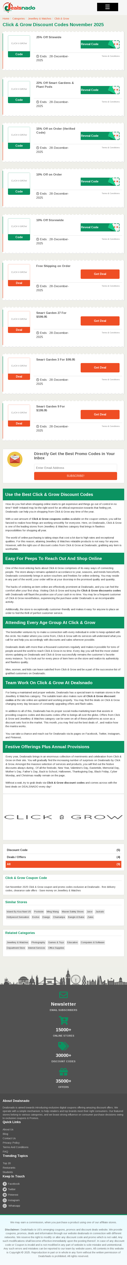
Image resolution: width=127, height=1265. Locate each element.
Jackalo (100, 911)
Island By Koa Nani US (19, 911)
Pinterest (10, 1194)
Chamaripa (59, 917)
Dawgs (46, 917)
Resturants (9, 1167)
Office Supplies (56, 948)
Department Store (16, 948)
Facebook (11, 1183)
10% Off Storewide (50, 220)
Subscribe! (75, 475)
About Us (8, 1129)
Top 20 (7, 1163)
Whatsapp (11, 1205)
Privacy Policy (11, 1142)
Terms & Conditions (111, 56)
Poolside (39, 911)
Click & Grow (61, 18)
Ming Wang (53, 911)
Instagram (11, 1200)
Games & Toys (56, 942)
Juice (89, 911)
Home (6, 18)
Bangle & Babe (76, 917)
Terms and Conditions (15, 1147)
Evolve (35, 917)
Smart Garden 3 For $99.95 (55, 359)
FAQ (5, 1151)
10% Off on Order (49, 174)
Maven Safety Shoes (73, 911)
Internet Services (36, 948)
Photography (38, 942)
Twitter (9, 1189)
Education (72, 942)
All (63, 864)
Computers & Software (92, 942)
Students (8, 1172)
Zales (90, 917)
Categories (18, 18)
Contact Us (9, 1138)
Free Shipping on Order (53, 266)
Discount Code (63, 850)
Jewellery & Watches (39, 18)
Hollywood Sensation (18, 917)
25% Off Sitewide (48, 37)
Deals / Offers (63, 857)
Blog (5, 1133)
